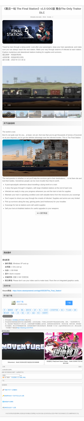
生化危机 (14, 377)
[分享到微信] (9, 316)
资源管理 (45, 313)
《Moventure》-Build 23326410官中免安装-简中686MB (23, 362)
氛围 (12, 313)
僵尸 (17, 310)
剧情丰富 (28, 310)
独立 (23, 313)
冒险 (22, 310)
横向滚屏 (6, 313)
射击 (62, 310)
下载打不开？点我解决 (9, 390)
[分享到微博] (3, 316)
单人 (40, 310)
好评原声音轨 (54, 310)
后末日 (46, 310)
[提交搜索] (21, 375)
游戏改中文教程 (7, 401)
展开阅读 (42, 213)
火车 (18, 313)
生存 (28, 313)
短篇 (33, 313)
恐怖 (75, 310)
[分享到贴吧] (11, 316)
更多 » (80, 366)
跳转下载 (20, 302)
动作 (35, 310)
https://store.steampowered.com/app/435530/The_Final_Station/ (37, 291)
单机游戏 (33, 17)
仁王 (18, 377)
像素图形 (10, 310)
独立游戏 (38, 17)
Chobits (22, 320)
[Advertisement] (42, 233)
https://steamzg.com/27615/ (25, 328)
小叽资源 (14, 320)
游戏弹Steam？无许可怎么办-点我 (13, 396)
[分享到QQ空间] (6, 316)
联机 (21, 377)
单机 (24, 377)
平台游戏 (68, 310)
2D (4, 310)
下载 (69, 303)
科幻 (38, 313)
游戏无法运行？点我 (9, 407)
